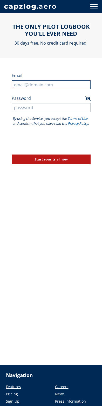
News (60, 393)
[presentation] (51, 140)
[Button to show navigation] (94, 6)
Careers (62, 386)
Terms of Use (77, 118)
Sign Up (12, 401)
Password (21, 98)
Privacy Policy (78, 123)
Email (17, 75)
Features (13, 386)
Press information (70, 401)
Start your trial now (51, 159)
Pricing (12, 393)
